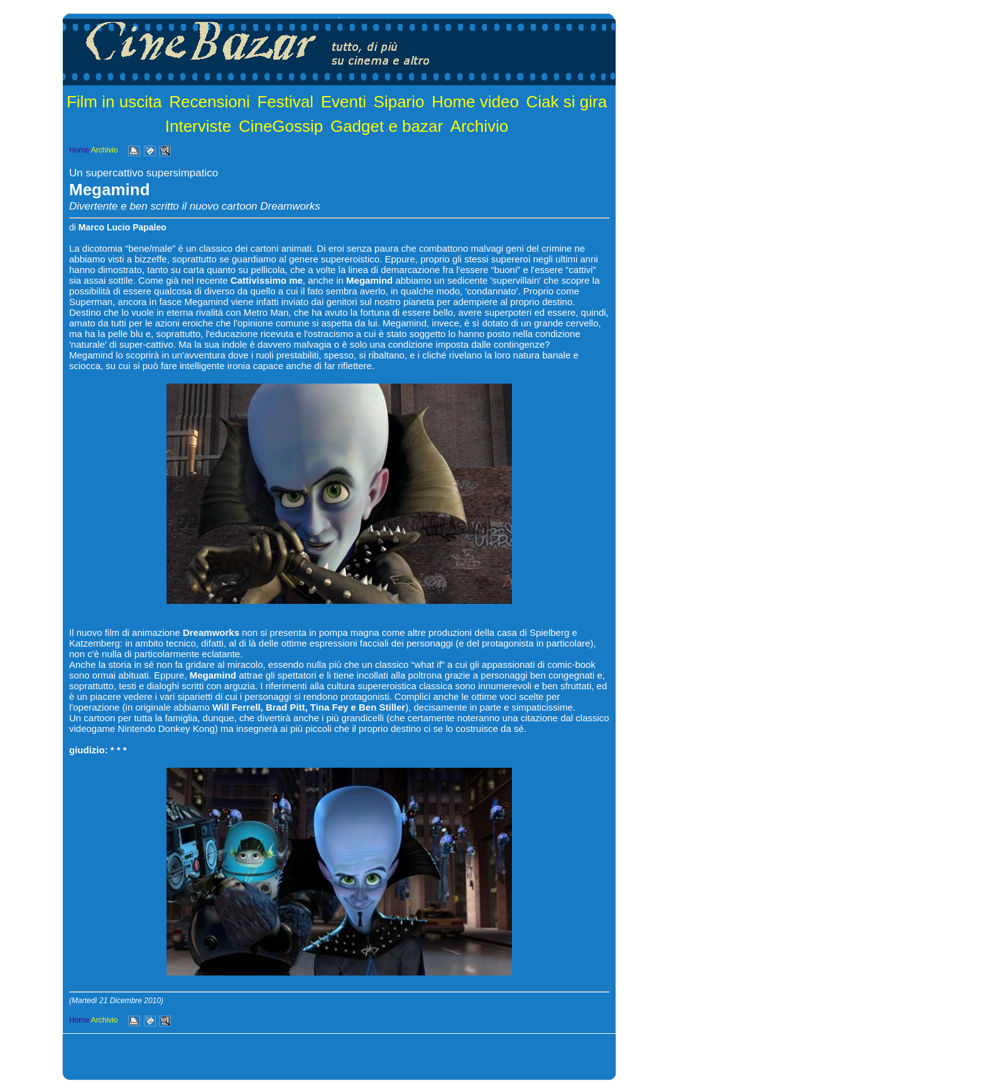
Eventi (343, 101)
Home (79, 150)
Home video (475, 101)
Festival (285, 101)
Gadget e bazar (386, 126)
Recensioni (209, 101)
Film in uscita (114, 101)
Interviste (198, 126)
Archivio (479, 126)
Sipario (399, 101)
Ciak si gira (566, 101)
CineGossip (281, 126)
